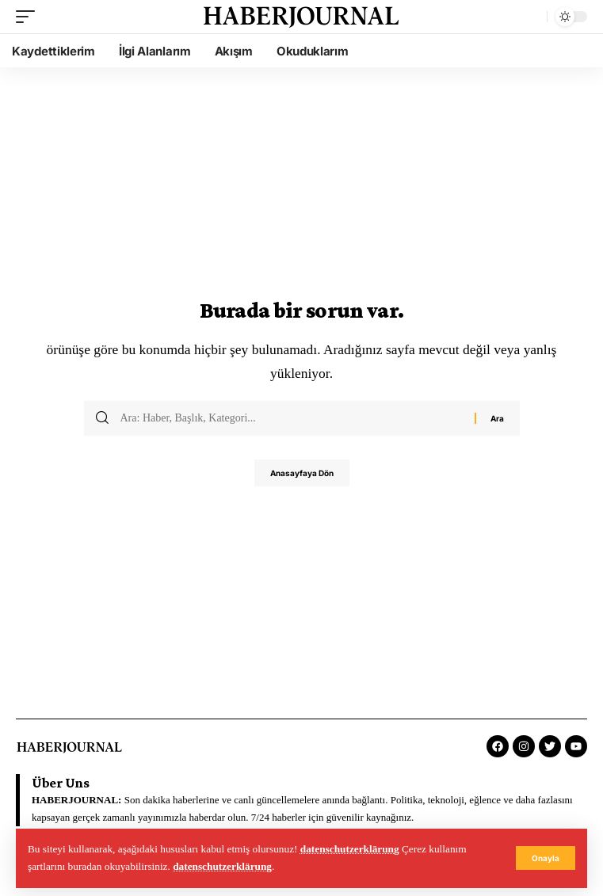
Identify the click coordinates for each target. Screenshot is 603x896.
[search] (531, 17)
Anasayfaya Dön (302, 473)
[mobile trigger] (29, 16)
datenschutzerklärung (349, 849)
